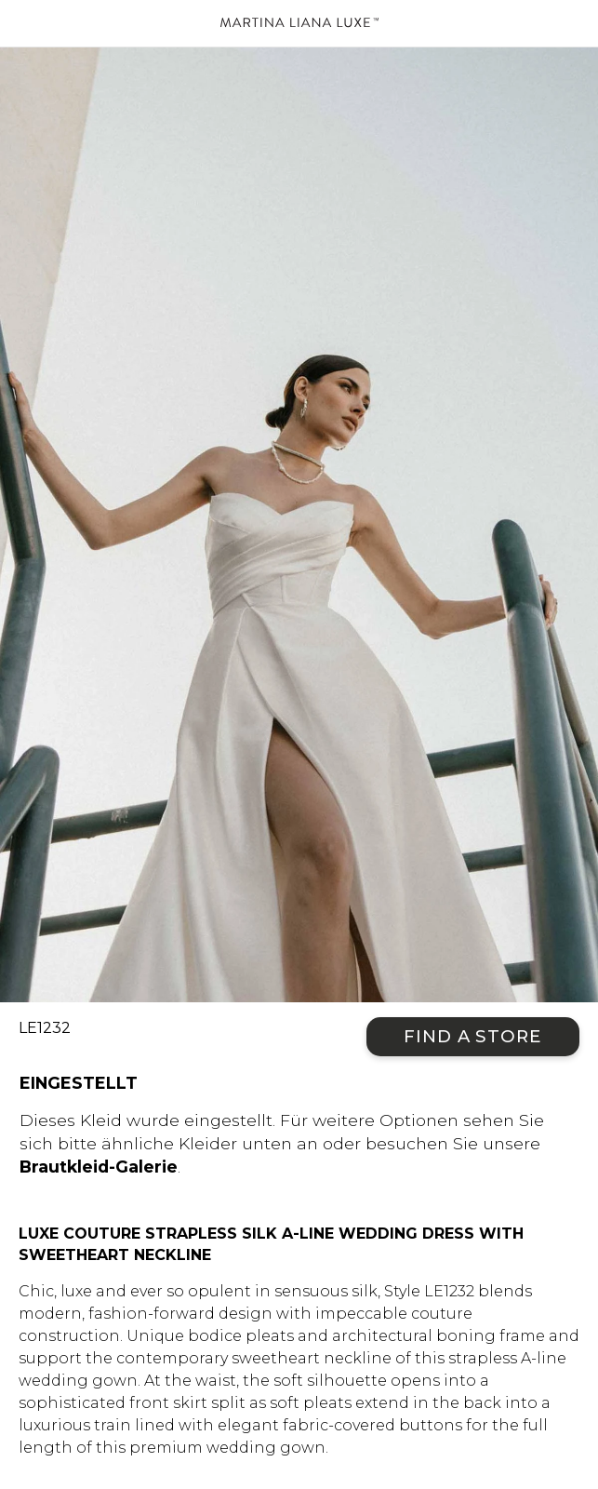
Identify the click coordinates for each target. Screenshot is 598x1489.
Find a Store (473, 1036)
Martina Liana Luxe (299, 23)
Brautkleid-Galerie (99, 1166)
